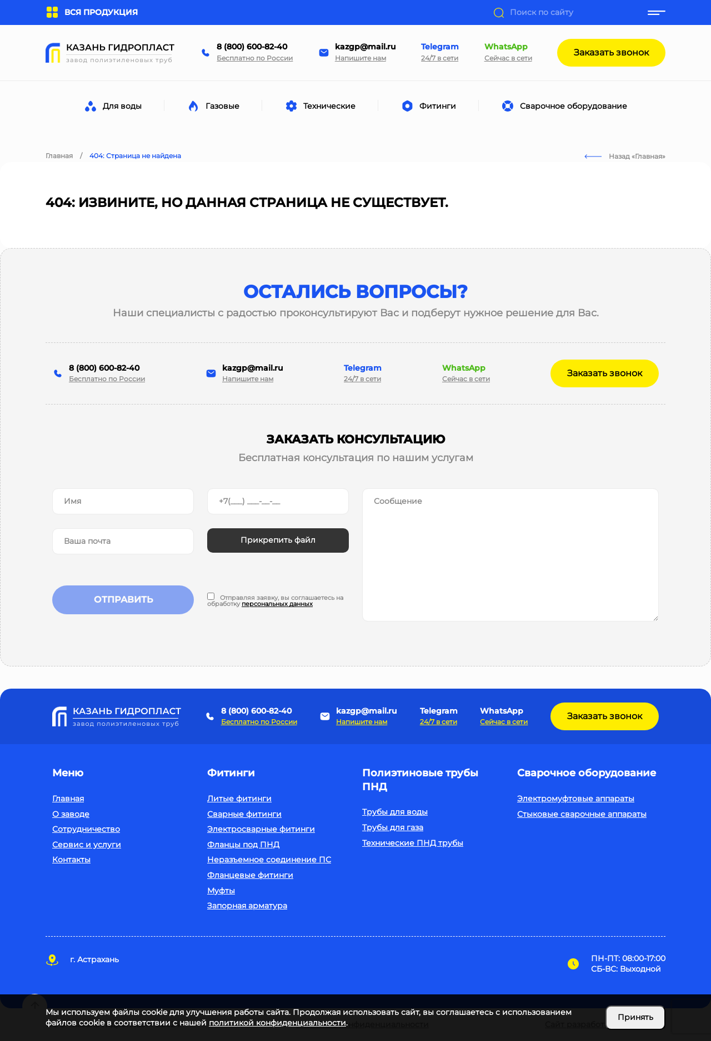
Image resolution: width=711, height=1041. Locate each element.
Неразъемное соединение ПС (269, 860)
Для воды (124, 106)
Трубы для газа (392, 827)
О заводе (70, 814)
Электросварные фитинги (261, 829)
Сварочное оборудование (575, 106)
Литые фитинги (239, 799)
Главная (68, 799)
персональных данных (277, 604)
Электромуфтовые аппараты (575, 799)
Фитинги (439, 106)
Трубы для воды (395, 812)
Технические (331, 106)
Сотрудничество (86, 829)
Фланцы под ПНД (243, 845)
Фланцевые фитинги (250, 875)
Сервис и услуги (86, 845)
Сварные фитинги (244, 814)
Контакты (71, 860)
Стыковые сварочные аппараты (582, 814)
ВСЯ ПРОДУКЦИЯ (92, 12)
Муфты (221, 891)
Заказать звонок (611, 52)
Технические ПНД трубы (412, 843)
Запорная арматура (247, 906)
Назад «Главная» (624, 156)
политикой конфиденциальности (277, 1023)
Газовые (224, 106)
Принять (635, 1017)
